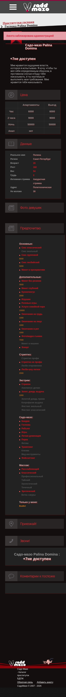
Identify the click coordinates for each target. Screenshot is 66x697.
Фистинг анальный (31, 406)
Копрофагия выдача (32, 402)
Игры (24, 432)
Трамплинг (27, 447)
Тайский (25, 480)
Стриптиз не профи (31, 362)
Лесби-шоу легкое (30, 369)
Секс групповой (29, 255)
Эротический (28, 491)
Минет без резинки (31, 281)
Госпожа (25, 425)
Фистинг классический (33, 410)
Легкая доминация (31, 436)
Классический (28, 473)
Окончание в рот (30, 329)
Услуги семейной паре (33, 306)
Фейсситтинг (28, 458)
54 (34, 171)
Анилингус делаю (30, 388)
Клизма (25, 450)
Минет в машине (30, 343)
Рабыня (25, 428)
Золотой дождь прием (33, 399)
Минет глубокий (29, 288)
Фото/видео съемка (31, 336)
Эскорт (25, 347)
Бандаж (25, 421)
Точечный (26, 487)
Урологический (29, 484)
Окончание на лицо (31, 321)
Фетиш (25, 443)
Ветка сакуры (28, 495)
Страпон (25, 384)
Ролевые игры (29, 303)
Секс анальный (29, 251)
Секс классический (31, 247)
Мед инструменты (30, 454)
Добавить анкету (45, 682)
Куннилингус (28, 292)
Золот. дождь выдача (32, 391)
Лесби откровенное (31, 365)
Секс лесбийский (30, 262)
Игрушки (25, 299)
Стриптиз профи (30, 358)
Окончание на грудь (31, 314)
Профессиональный (32, 476)
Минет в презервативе (33, 270)
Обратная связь (25, 682)
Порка (24, 439)
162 (35, 167)
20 (34, 163)
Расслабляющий (30, 469)
